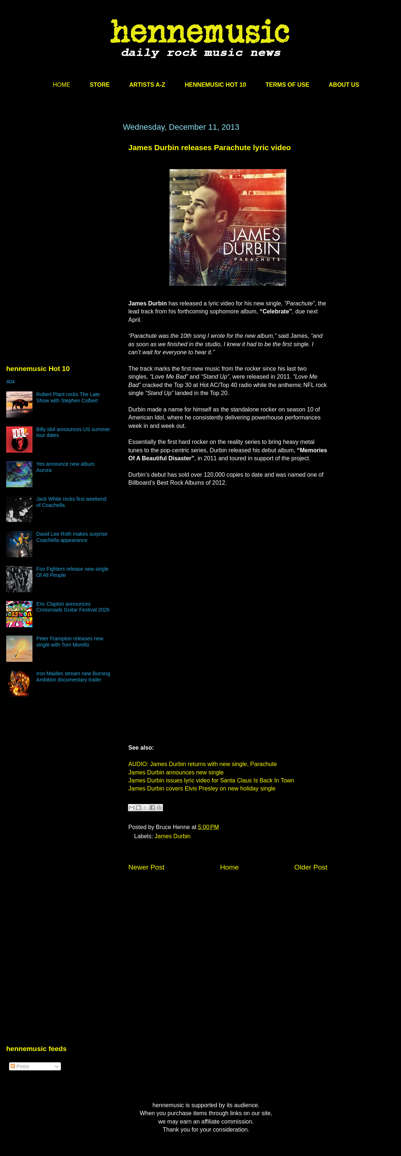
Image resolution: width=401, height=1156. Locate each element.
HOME (61, 85)
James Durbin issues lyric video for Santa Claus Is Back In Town (211, 780)
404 (10, 381)
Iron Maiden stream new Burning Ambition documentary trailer (73, 677)
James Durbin (173, 836)
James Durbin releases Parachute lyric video (209, 147)
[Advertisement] (61, 192)
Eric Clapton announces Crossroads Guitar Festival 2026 (73, 607)
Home (229, 867)
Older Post (310, 867)
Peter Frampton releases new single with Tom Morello (70, 642)
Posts (20, 1066)
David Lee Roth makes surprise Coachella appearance (72, 537)
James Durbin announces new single (175, 772)
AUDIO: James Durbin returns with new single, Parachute (202, 764)
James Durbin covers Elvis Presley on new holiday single (202, 788)
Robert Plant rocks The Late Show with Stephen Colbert (68, 397)
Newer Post (146, 867)
